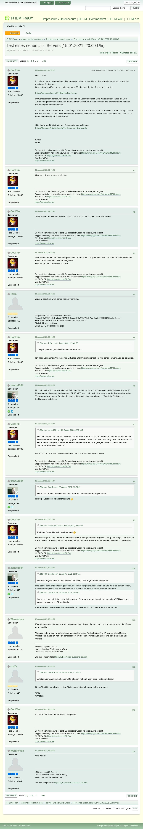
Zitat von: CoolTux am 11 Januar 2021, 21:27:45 (60, 672)
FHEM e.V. (132, 19)
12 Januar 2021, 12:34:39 (45, 619)
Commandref (97, 19)
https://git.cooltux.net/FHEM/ (59, 155)
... (35, 61)
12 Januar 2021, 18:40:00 (45, 751)
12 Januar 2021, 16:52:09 (45, 709)
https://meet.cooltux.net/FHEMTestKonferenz (56, 93)
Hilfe (99, 826)
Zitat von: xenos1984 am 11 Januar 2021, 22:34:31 (61, 430)
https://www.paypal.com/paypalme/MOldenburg (100, 153)
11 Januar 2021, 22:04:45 (45, 337)
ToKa (14, 294)
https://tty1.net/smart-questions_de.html (70, 657)
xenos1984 (17, 385)
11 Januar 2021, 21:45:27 (45, 253)
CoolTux (15, 70)
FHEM (83, 19)
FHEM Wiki (116, 19)
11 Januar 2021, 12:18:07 (45, 70)
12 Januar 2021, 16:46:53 (45, 666)
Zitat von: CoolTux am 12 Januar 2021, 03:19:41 (60, 487)
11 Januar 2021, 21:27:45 (45, 211)
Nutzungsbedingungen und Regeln (115, 826)
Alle (44, 61)
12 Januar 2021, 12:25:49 (45, 568)
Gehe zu (96, 808)
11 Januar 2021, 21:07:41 (45, 170)
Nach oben (11, 796)
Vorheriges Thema (109, 53)
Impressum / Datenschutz (59, 19)
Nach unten (11, 61)
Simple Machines (24, 826)
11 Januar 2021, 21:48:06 (45, 294)
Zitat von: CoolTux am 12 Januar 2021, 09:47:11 (60, 574)
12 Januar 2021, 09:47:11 (45, 519)
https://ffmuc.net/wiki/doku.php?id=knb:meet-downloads (61, 128)
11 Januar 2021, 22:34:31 (45, 385)
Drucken (132, 61)
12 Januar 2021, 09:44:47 (45, 481)
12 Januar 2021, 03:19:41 (45, 424)
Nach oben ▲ (135, 826)
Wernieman (17, 619)
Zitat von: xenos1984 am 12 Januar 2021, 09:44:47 (61, 526)
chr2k (14, 666)
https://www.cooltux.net (44, 161)
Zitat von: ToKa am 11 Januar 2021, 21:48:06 (59, 343)
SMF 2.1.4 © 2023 (10, 826)
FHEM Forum (22, 18)
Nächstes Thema (128, 53)
